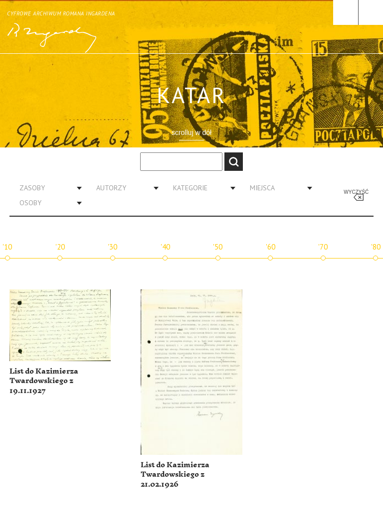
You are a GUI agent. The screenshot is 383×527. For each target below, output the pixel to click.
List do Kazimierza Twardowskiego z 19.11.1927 (43, 381)
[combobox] (46, 188)
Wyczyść (356, 192)
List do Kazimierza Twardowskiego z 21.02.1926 (175, 474)
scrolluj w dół (191, 132)
